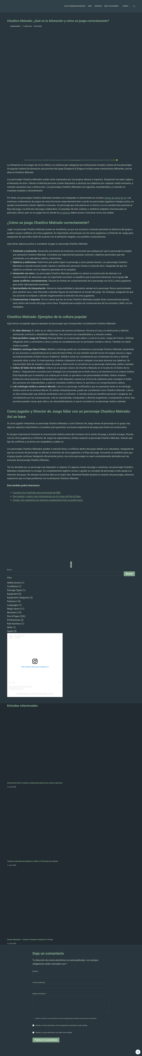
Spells (10, 631)
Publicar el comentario (46, 1040)
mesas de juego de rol (115, 198)
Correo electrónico (39, 982)
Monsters (12, 612)
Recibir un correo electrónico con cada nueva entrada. (54, 1032)
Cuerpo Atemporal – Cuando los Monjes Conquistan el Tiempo (30, 939)
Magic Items (13, 608)
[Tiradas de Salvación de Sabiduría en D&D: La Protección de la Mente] (71, 824)
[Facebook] (71, 562)
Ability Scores (14, 582)
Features (11, 601)
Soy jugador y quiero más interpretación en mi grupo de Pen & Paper (47, 496)
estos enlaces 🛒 (75, 160)
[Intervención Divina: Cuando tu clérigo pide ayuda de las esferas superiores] (71, 746)
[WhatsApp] (71, 567)
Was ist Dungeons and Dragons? (74, 6)
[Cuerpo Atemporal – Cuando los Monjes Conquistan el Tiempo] (71, 902)
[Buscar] (134, 6)
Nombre (35, 971)
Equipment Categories (18, 597)
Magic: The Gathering (111, 6)
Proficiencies (13, 620)
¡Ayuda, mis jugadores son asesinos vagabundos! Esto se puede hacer (48, 500)
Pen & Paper (38, 26)
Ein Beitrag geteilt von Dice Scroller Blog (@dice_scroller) (35, 694)
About (90, 6)
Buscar (9, 570)
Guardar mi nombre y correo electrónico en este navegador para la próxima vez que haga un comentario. (66, 1018)
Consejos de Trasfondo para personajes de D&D (36, 492)
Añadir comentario (39, 994)
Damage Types (14, 590)
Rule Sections (14, 623)
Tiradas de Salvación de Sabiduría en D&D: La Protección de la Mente (32, 861)
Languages (12, 605)
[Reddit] (71, 565)
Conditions (12, 586)
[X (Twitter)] (71, 564)
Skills (9, 627)
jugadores (65, 212)
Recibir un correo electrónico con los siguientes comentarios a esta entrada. (62, 1025)
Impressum (98, 6)
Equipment (12, 594)
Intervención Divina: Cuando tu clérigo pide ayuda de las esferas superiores (34, 783)
